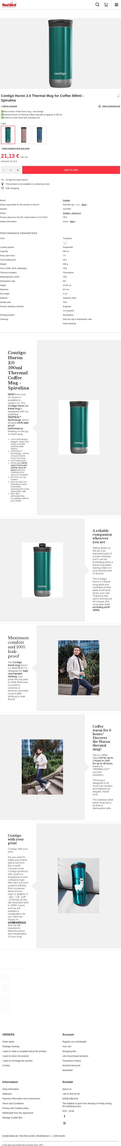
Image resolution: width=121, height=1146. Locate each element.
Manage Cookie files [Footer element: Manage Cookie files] (12, 1117)
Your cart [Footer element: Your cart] (66, 1046)
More (84, 204)
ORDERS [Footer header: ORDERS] (8, 1034)
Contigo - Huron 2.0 (72, 213)
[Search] (97, 4)
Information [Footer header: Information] (10, 1082)
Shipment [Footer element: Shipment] (7, 1094)
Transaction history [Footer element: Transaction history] (71, 1060)
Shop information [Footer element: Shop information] (10, 1089)
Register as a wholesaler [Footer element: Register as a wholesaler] (74, 1041)
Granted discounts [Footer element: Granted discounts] (71, 1065)
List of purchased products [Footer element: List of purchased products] (75, 1056)
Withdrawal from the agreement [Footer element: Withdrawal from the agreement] (17, 1113)
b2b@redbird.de (10, 1136)
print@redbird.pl (17, 922)
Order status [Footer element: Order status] (8, 1041)
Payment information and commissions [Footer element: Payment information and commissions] (21, 1098)
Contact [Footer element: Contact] (6, 1065)
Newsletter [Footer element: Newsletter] (67, 1070)
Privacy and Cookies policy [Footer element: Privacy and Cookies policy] (15, 1108)
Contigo (66, 200)
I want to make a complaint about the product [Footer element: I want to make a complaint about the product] (24, 1051)
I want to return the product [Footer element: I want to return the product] (15, 1056)
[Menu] (116, 4)
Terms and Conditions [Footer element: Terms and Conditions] (13, 1103)
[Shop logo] (9, 5)
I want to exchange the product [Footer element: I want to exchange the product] (17, 1060)
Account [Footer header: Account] (68, 1034)
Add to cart (71, 170)
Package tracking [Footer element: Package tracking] (10, 1046)
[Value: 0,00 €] (106, 4)
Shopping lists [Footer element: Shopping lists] (69, 1051)
